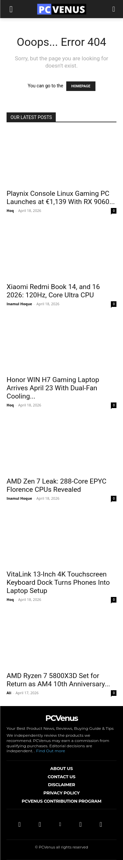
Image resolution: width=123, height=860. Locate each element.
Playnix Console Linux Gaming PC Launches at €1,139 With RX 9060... (61, 198)
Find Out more (50, 750)
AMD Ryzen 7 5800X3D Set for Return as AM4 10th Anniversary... (58, 680)
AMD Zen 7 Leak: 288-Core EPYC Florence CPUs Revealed (56, 485)
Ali (9, 692)
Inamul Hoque (19, 303)
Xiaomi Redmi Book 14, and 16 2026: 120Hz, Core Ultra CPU (53, 291)
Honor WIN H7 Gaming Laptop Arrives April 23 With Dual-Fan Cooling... (53, 388)
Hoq (10, 210)
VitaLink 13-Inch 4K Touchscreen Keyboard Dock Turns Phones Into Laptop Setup (58, 582)
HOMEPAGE (80, 86)
